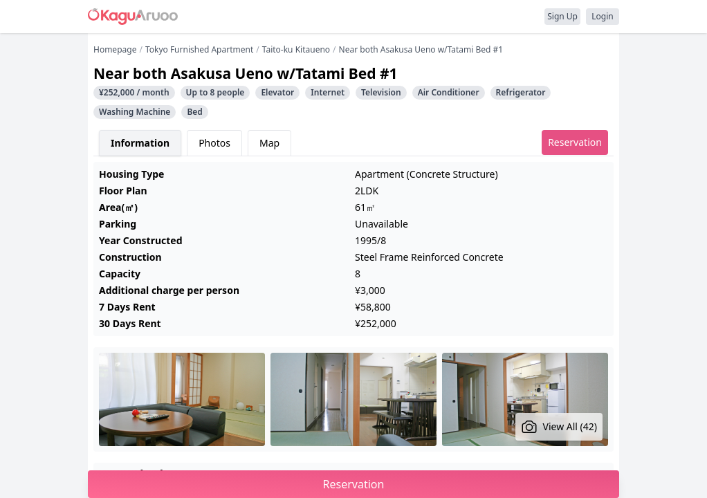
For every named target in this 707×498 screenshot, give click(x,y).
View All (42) (559, 426)
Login (602, 16)
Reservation (575, 142)
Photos (214, 142)
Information (140, 142)
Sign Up (562, 16)
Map (269, 142)
